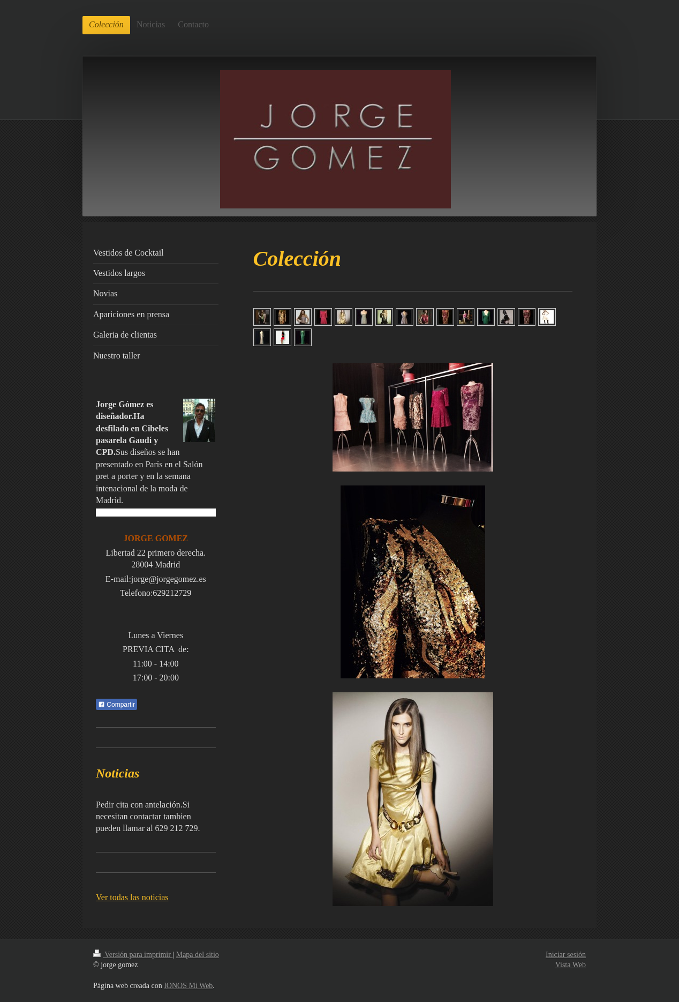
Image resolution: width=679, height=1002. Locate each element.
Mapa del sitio (197, 955)
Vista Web (570, 965)
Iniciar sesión (566, 955)
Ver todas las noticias (132, 897)
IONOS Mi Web (188, 986)
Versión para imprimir (132, 955)
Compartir (116, 704)
